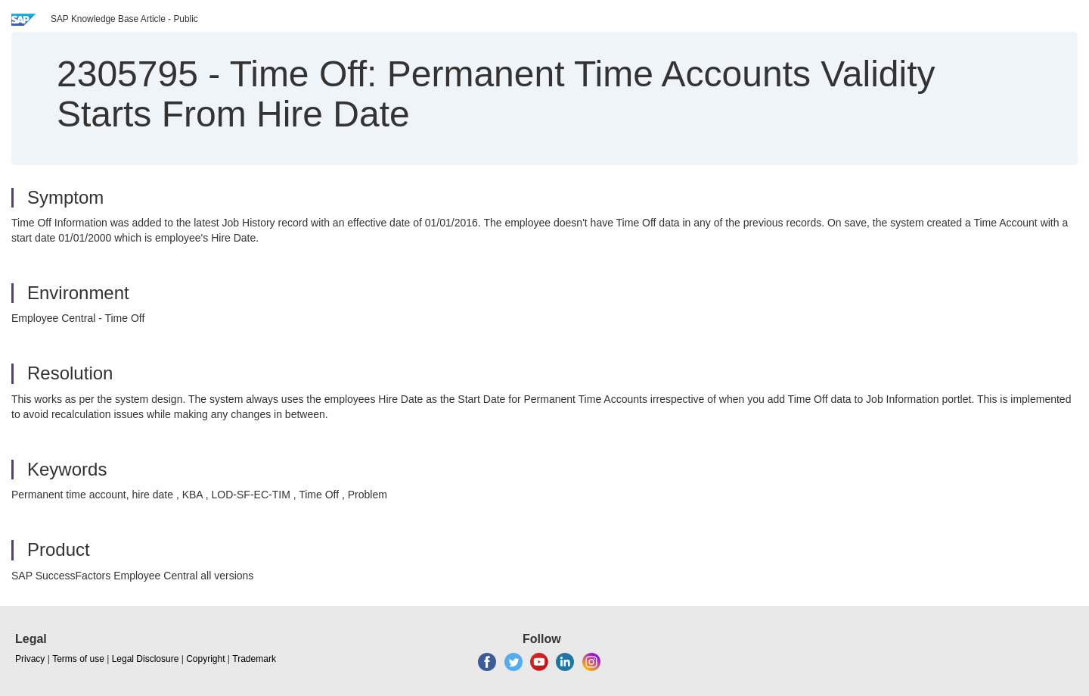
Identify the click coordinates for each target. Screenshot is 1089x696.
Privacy (30, 659)
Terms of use (78, 659)
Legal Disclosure (145, 659)
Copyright (205, 659)
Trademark (254, 659)
